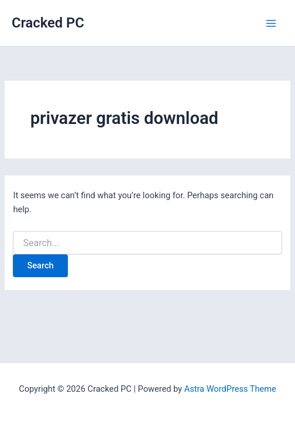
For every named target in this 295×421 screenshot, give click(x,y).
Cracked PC (48, 23)
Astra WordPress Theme (230, 389)
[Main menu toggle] (271, 23)
